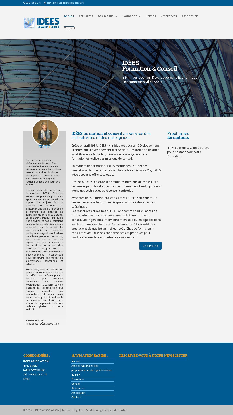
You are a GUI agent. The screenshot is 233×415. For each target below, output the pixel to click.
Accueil (69, 16)
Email (26, 378)
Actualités (86, 16)
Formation (130, 16)
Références (169, 16)
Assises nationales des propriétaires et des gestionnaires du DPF (91, 370)
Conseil (151, 16)
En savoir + (150, 246)
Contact (69, 28)
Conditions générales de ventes (106, 410)
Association (190, 16)
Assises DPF (106, 16)
